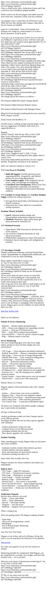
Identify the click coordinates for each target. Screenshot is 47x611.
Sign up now (5, 542)
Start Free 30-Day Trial (9, 311)
